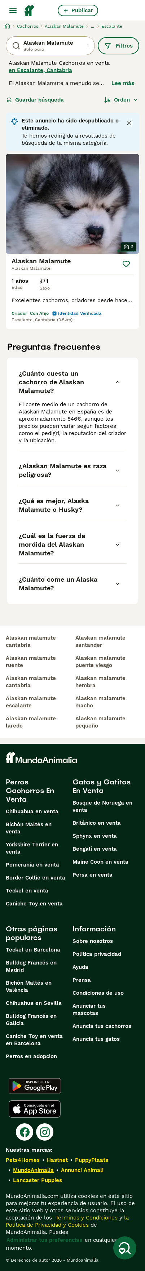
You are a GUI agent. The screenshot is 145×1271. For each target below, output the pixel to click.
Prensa (81, 980)
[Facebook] (24, 1132)
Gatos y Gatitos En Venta (101, 786)
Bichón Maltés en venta (29, 828)
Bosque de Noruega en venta (102, 806)
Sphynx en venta (94, 836)
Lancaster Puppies (37, 1180)
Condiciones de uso (98, 993)
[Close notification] (129, 123)
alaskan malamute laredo (31, 722)
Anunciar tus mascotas (89, 1009)
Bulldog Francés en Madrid (31, 966)
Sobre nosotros (92, 941)
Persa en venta (92, 875)
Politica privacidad (96, 954)
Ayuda (80, 967)
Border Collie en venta (35, 877)
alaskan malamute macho (100, 702)
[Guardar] (126, 264)
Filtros (118, 45)
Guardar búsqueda (35, 100)
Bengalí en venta (94, 849)
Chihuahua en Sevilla (34, 1003)
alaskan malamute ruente (31, 661)
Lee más (122, 83)
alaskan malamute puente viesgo (100, 661)
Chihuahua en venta (32, 811)
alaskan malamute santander (100, 641)
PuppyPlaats (91, 1160)
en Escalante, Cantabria (40, 70)
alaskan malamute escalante (31, 702)
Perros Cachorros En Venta (30, 791)
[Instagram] (44, 1132)
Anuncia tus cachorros (101, 1026)
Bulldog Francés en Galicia (31, 1019)
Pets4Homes (23, 1160)
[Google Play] (35, 1086)
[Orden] (121, 100)
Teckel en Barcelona (33, 949)
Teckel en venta (27, 890)
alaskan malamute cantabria (31, 641)
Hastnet (57, 1160)
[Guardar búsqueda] (124, 1247)
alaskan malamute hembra (100, 682)
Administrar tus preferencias (44, 1240)
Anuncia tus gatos (96, 1039)
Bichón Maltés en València (29, 986)
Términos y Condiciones (86, 1217)
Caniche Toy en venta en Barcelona (34, 1040)
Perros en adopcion (31, 1056)
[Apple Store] (34, 1109)
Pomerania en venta (32, 864)
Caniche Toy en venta (34, 903)
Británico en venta (96, 823)
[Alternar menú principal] (13, 10)
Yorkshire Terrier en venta (32, 848)
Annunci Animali (82, 1170)
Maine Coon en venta (100, 862)
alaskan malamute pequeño (100, 722)
